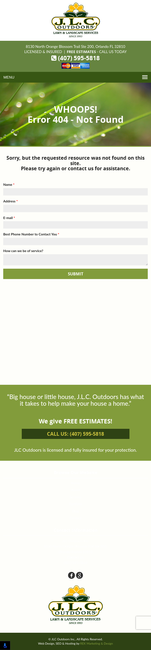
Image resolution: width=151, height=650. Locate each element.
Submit (75, 274)
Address (10, 201)
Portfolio (75, 504)
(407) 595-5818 (75, 58)
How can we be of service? (23, 251)
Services (75, 497)
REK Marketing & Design (96, 643)
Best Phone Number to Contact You (31, 234)
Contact (75, 518)
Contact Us (75, 557)
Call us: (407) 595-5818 (75, 434)
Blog (75, 511)
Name (8, 184)
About (75, 490)
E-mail (9, 218)
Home (75, 483)
